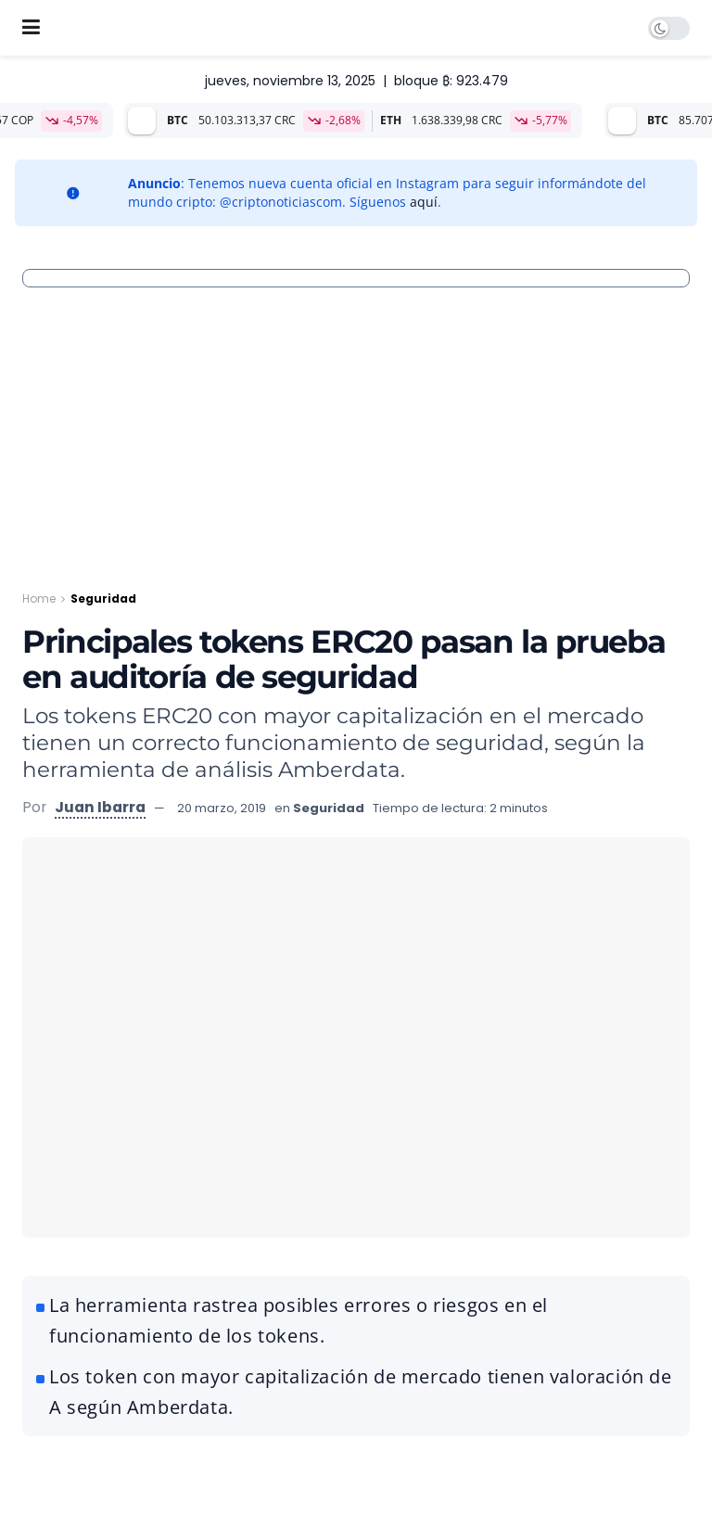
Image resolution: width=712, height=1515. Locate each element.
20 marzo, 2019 (221, 808)
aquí (424, 201)
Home (39, 598)
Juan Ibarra (100, 807)
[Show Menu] (31, 28)
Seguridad (103, 598)
